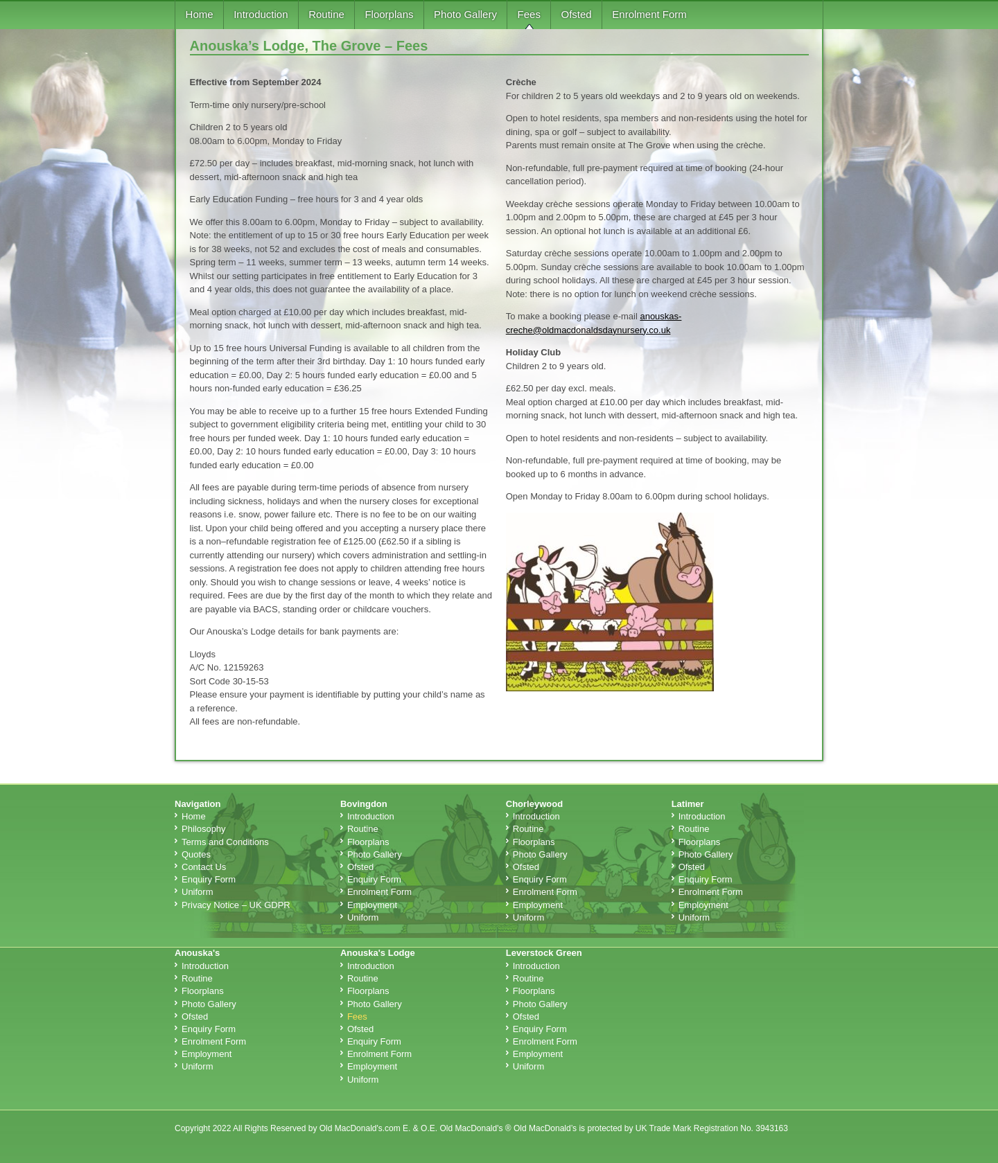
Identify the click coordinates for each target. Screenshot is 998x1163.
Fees (529, 14)
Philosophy (204, 829)
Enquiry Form (209, 879)
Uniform (197, 892)
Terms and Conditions (225, 842)
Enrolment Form (649, 14)
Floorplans (389, 14)
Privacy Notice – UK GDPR (236, 905)
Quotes (196, 854)
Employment (372, 905)
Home (199, 14)
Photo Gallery (465, 14)
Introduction (261, 14)
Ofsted (576, 14)
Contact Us (204, 867)
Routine (326, 14)
